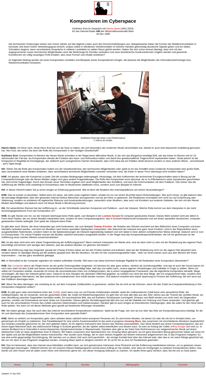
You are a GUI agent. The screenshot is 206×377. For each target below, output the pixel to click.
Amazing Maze (132, 321)
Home (17, 364)
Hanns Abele (113, 28)
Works (49, 364)
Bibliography (132, 364)
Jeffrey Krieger (178, 326)
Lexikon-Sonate (111, 216)
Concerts (182, 364)
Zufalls (56, 292)
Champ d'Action (103, 226)
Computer (17, 265)
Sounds (85, 364)
